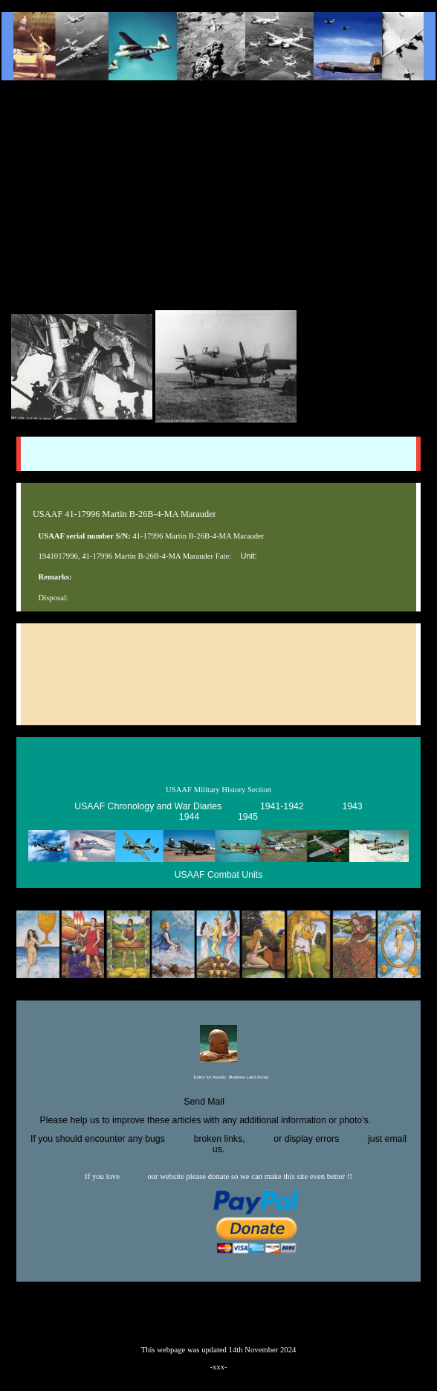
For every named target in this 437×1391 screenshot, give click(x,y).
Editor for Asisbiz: (218, 1077)
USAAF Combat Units (219, 875)
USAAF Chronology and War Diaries (147, 806)
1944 (189, 817)
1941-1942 (282, 806)
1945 (248, 817)
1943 (352, 806)
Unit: (249, 555)
